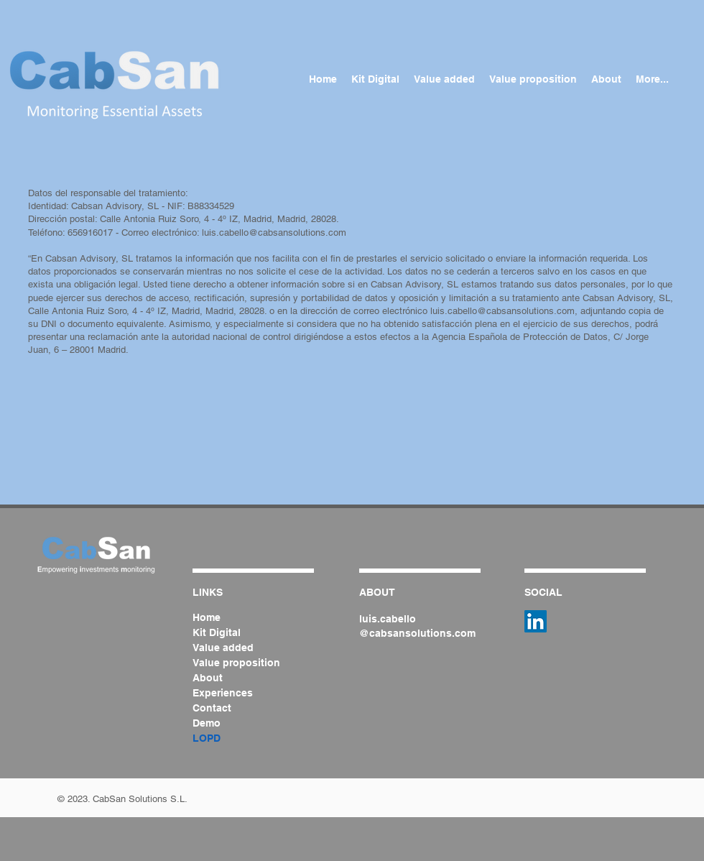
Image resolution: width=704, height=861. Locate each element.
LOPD (207, 738)
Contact (212, 708)
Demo (207, 723)
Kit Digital (217, 632)
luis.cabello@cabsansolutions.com (274, 232)
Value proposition (236, 662)
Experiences (223, 693)
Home (207, 617)
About (208, 677)
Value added (223, 647)
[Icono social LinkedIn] (535, 621)
